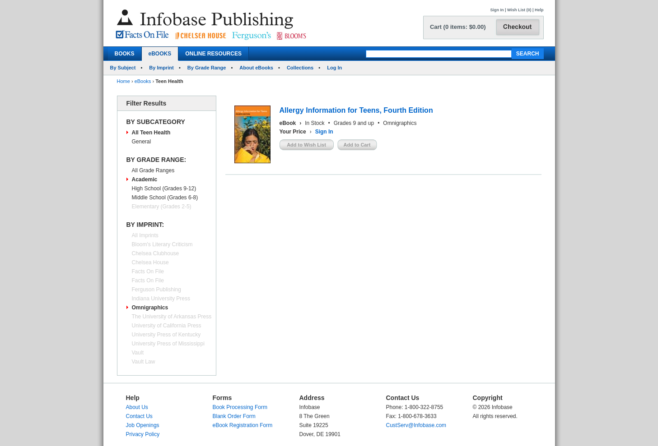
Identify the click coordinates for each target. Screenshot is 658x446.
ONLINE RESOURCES (213, 54)
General (141, 141)
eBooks (143, 81)
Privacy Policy (143, 434)
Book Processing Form (240, 407)
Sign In (497, 10)
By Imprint (161, 67)
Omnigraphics (150, 307)
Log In (334, 67)
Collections (300, 67)
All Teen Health (151, 132)
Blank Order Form (234, 416)
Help (539, 10)
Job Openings (142, 425)
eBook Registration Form (243, 425)
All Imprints (145, 235)
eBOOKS (160, 54)
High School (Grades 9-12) (164, 188)
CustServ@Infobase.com (416, 425)
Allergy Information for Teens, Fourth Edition (356, 110)
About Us (137, 407)
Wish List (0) (519, 10)
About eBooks (256, 67)
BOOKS (125, 54)
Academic (145, 179)
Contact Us (139, 416)
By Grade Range (206, 67)
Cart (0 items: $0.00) (458, 26)
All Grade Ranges (153, 170)
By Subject (123, 67)
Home (123, 81)
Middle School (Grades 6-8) (165, 197)
